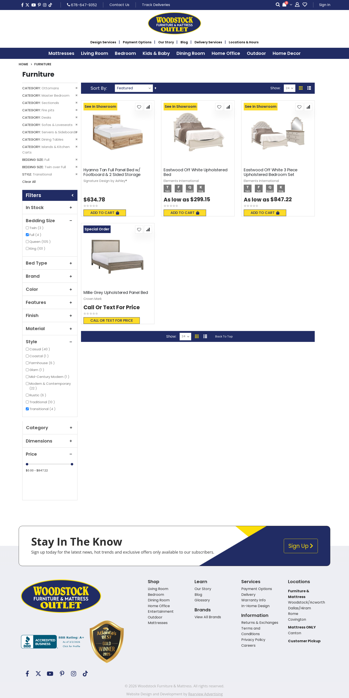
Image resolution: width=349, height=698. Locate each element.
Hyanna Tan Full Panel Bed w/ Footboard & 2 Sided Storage (111, 172)
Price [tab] (50, 454)
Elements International (181, 181)
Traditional (42, 402)
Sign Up (300, 546)
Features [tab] (50, 302)
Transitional (43, 409)
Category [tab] (50, 428)
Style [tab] (50, 342)
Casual (40, 349)
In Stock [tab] (50, 207)
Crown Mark (92, 299)
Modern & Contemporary (50, 386)
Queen (40, 241)
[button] (139, 107)
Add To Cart (104, 212)
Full (36, 234)
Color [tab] (50, 289)
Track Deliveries (156, 4)
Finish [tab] (50, 315)
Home (23, 64)
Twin (37, 227)
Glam (37, 369)
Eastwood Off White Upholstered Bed (195, 172)
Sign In (324, 4)
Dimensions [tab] (50, 441)
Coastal (39, 356)
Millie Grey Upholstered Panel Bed (115, 292)
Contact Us (119, 4)
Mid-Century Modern (50, 376)
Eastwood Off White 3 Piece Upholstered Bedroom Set (270, 172)
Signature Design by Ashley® (105, 181)
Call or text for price (111, 320)
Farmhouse (42, 363)
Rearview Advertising (205, 694)
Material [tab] (50, 328)
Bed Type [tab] (50, 263)
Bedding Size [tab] (50, 220)
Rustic (38, 395)
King (38, 248)
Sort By (98, 88)
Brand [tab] (50, 276)
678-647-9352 (82, 5)
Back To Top (224, 336)
